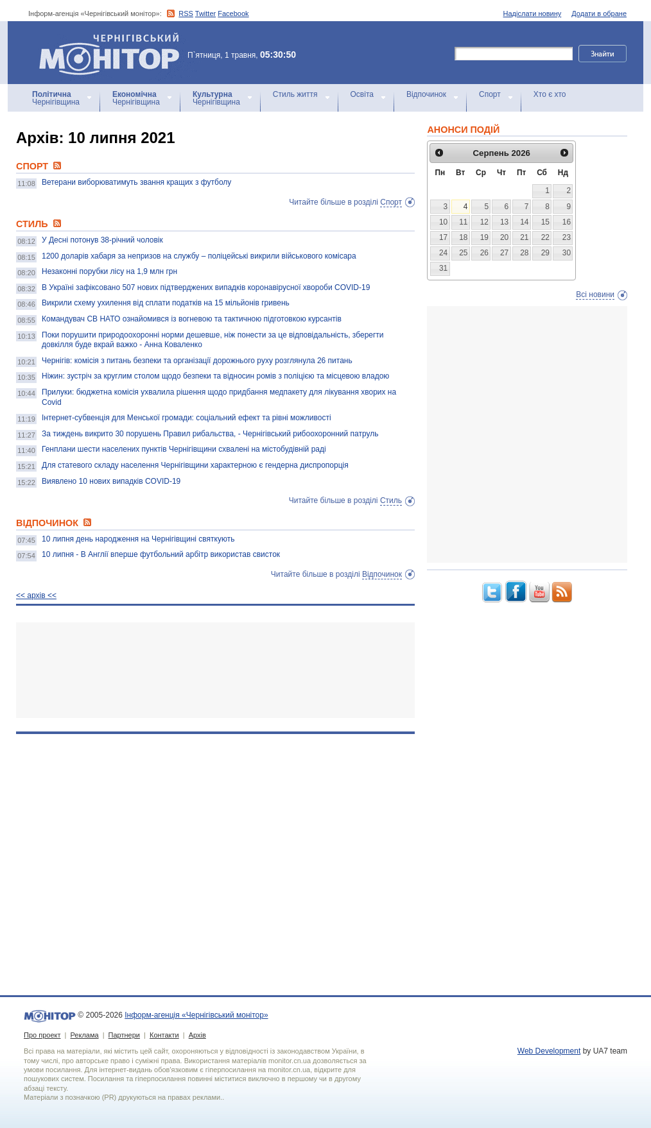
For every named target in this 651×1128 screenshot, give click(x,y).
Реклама (84, 1035)
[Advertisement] (215, 670)
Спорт (490, 94)
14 (524, 222)
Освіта (362, 94)
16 (566, 222)
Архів (197, 1035)
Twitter (205, 13)
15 (545, 222)
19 (484, 237)
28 (524, 252)
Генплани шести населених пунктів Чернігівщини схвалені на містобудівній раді (184, 449)
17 (443, 237)
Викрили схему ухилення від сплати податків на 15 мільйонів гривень (166, 302)
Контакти (164, 1035)
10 (443, 222)
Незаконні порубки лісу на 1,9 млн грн (109, 271)
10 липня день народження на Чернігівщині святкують (138, 538)
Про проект (42, 1035)
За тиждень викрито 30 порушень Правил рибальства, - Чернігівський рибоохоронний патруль (210, 433)
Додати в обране (599, 13)
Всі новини (595, 294)
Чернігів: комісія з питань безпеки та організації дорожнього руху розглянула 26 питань (197, 360)
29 (545, 252)
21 (524, 237)
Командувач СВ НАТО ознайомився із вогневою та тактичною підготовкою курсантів (192, 318)
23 (566, 237)
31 (443, 268)
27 (504, 252)
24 (443, 252)
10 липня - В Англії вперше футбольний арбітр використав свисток (161, 554)
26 (484, 252)
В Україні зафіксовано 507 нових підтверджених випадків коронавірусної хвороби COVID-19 (206, 287)
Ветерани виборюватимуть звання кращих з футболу (136, 182)
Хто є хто (550, 94)
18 (463, 237)
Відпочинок (426, 94)
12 (484, 222)
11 (463, 222)
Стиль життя (295, 94)
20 (504, 237)
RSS (185, 13)
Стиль (391, 500)
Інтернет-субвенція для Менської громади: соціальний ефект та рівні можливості (186, 417)
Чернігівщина (56, 98)
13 (504, 222)
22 (545, 237)
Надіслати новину (532, 13)
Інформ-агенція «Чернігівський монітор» (114, 52)
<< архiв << (36, 595)
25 (463, 252)
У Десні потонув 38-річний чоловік (102, 239)
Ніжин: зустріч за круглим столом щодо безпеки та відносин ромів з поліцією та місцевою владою (215, 376)
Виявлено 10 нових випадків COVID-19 (111, 481)
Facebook (233, 13)
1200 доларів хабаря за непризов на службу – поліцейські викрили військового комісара (199, 256)
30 (566, 252)
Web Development (549, 1051)
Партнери (124, 1035)
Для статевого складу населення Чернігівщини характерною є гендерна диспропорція (195, 465)
